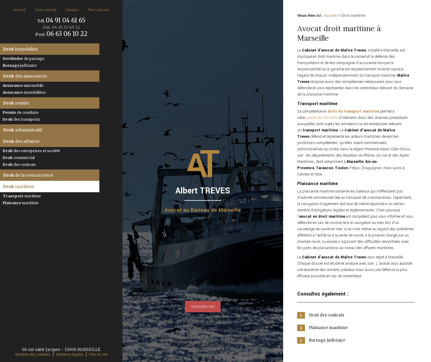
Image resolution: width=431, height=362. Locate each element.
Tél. (61, 21)
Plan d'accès (99, 9)
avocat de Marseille (322, 117)
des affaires (21, 141)
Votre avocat (45, 9)
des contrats (19, 164)
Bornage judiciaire (327, 340)
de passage (23, 58)
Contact (72, 9)
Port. (61, 34)
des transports (21, 119)
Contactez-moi (203, 306)
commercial (19, 157)
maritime (18, 186)
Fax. (61, 27)
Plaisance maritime (328, 327)
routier (16, 103)
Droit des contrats (326, 315)
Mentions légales (69, 354)
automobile (23, 85)
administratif (22, 130)
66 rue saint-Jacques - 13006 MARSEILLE (61, 349)
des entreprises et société (31, 151)
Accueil (19, 9)
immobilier (20, 49)
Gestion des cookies (32, 354)
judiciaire (20, 65)
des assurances (25, 76)
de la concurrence (28, 175)
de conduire (21, 112)
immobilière (24, 92)
